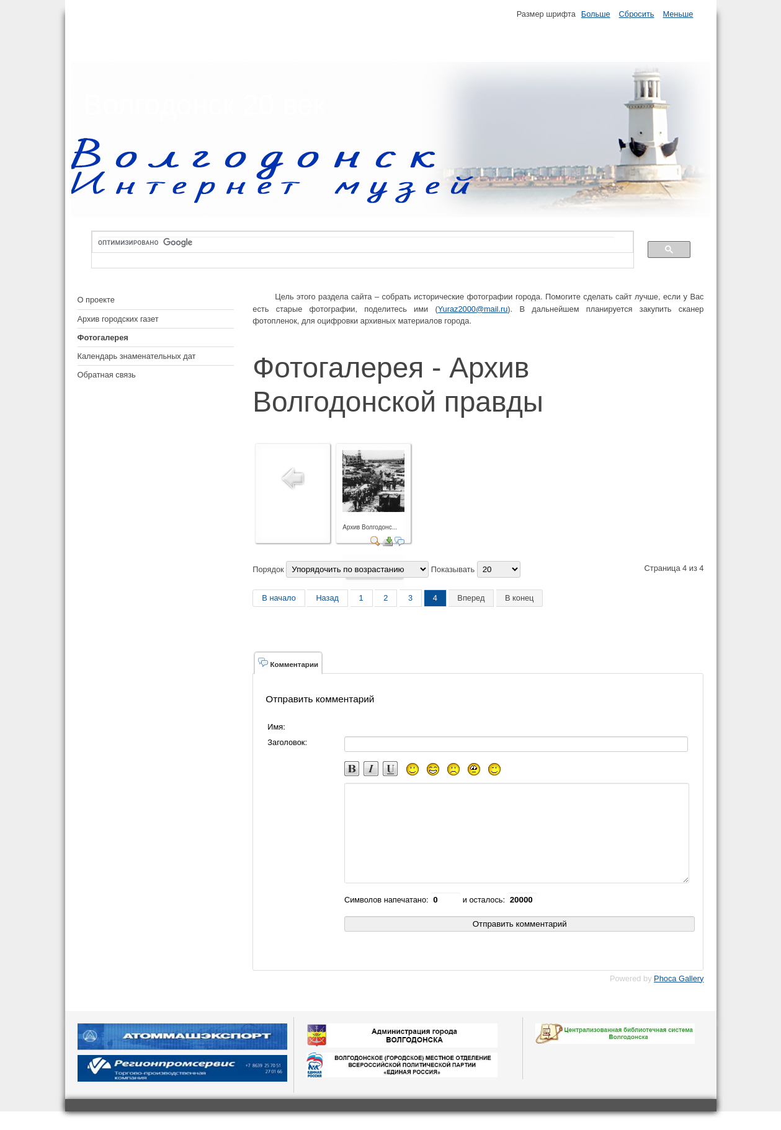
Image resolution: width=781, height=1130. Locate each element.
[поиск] (356, 242)
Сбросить (636, 14)
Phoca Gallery (678, 997)
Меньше (678, 14)
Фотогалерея (103, 337)
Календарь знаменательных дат (137, 356)
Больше (595, 14)
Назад (327, 598)
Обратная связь (107, 374)
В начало (279, 598)
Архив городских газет (118, 319)
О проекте (96, 299)
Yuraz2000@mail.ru (473, 309)
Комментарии (288, 662)
